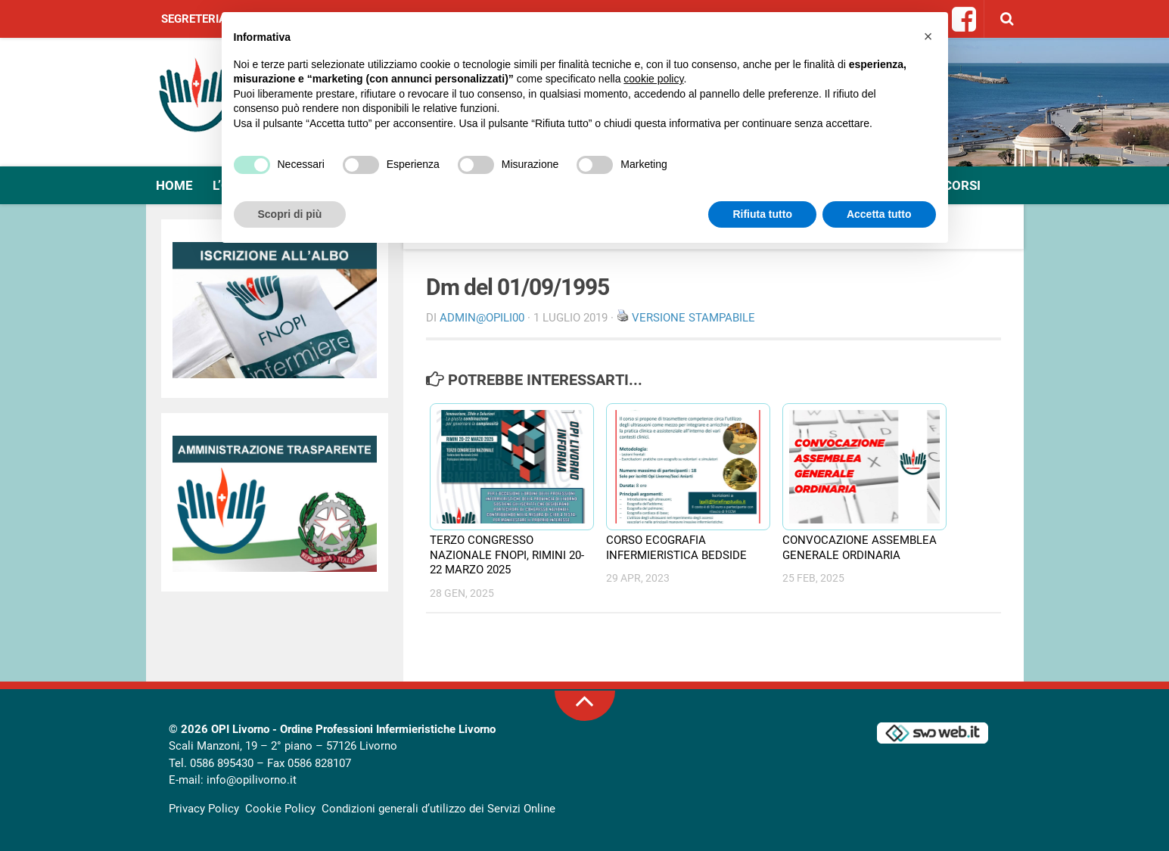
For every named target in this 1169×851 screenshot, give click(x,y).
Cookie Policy (280, 808)
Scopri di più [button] (290, 214)
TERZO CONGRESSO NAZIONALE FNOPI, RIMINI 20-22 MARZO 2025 (507, 554)
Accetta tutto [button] (879, 214)
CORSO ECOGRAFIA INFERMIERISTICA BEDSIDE (676, 547)
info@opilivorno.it (252, 780)
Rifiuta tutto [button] (762, 214)
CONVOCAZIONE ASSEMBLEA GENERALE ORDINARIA (859, 547)
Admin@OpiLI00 (482, 318)
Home (174, 185)
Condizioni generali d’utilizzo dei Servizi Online (438, 808)
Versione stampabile (693, 318)
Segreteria (193, 19)
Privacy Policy (204, 808)
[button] (928, 36)
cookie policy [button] (653, 79)
